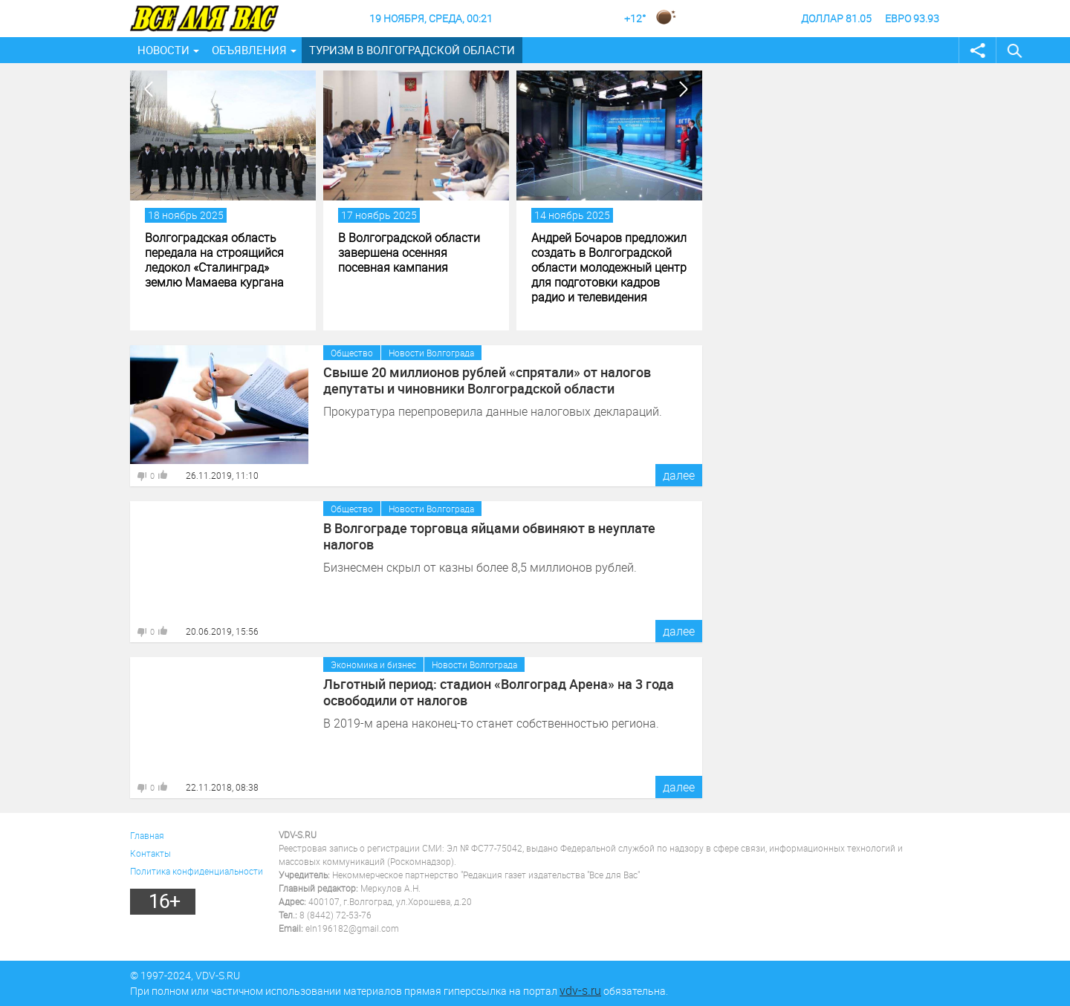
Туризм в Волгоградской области (412, 49)
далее (679, 475)
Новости (163, 49)
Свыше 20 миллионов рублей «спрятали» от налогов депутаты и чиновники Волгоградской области (487, 380)
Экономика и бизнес (373, 664)
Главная (147, 835)
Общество (352, 353)
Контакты (150, 853)
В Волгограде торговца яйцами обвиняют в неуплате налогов (489, 536)
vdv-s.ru (580, 990)
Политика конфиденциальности (196, 871)
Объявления (249, 49)
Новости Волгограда (431, 353)
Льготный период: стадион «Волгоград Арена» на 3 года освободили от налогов (498, 692)
